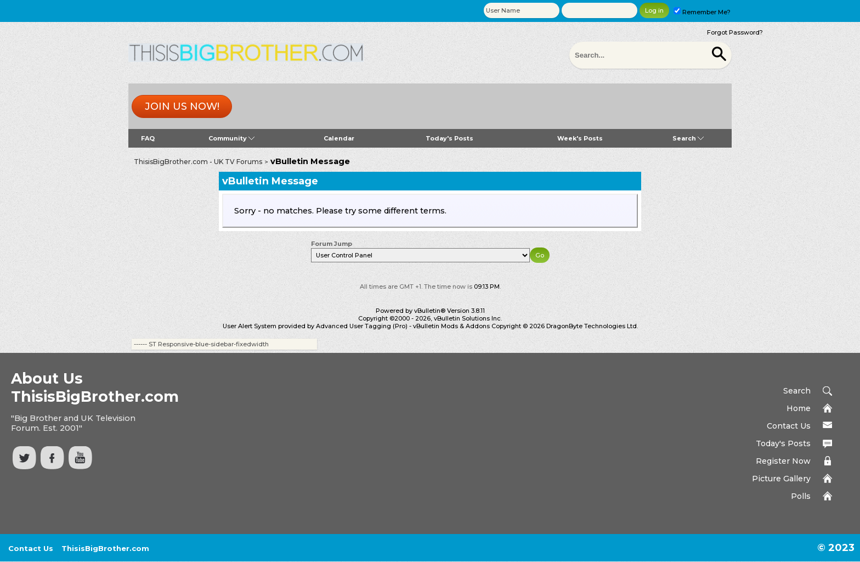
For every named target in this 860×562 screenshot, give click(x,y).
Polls (801, 496)
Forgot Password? (735, 32)
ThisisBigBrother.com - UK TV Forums (198, 162)
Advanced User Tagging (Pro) (362, 326)
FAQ (148, 138)
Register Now (783, 461)
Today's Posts (449, 138)
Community (231, 138)
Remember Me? (702, 12)
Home (799, 408)
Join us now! (182, 106)
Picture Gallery (781, 479)
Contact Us (789, 426)
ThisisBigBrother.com (105, 548)
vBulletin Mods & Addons (451, 326)
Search (688, 138)
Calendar (339, 138)
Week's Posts (580, 138)
